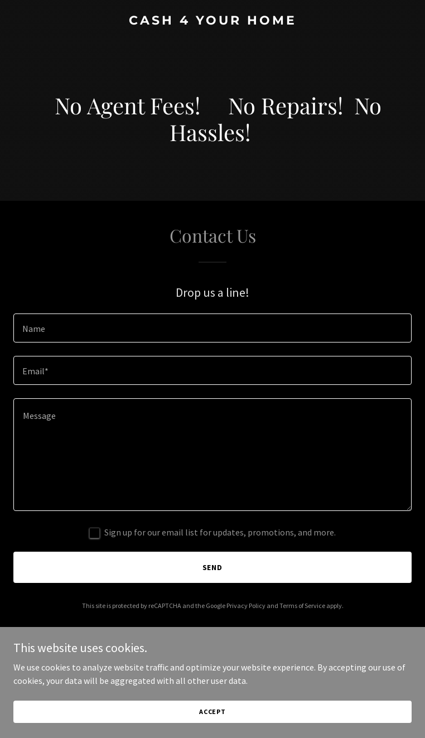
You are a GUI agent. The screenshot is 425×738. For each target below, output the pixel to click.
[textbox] (212, 328)
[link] (212, 21)
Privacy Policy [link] (245, 605)
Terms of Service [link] (302, 605)
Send (212, 567)
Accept (212, 711)
